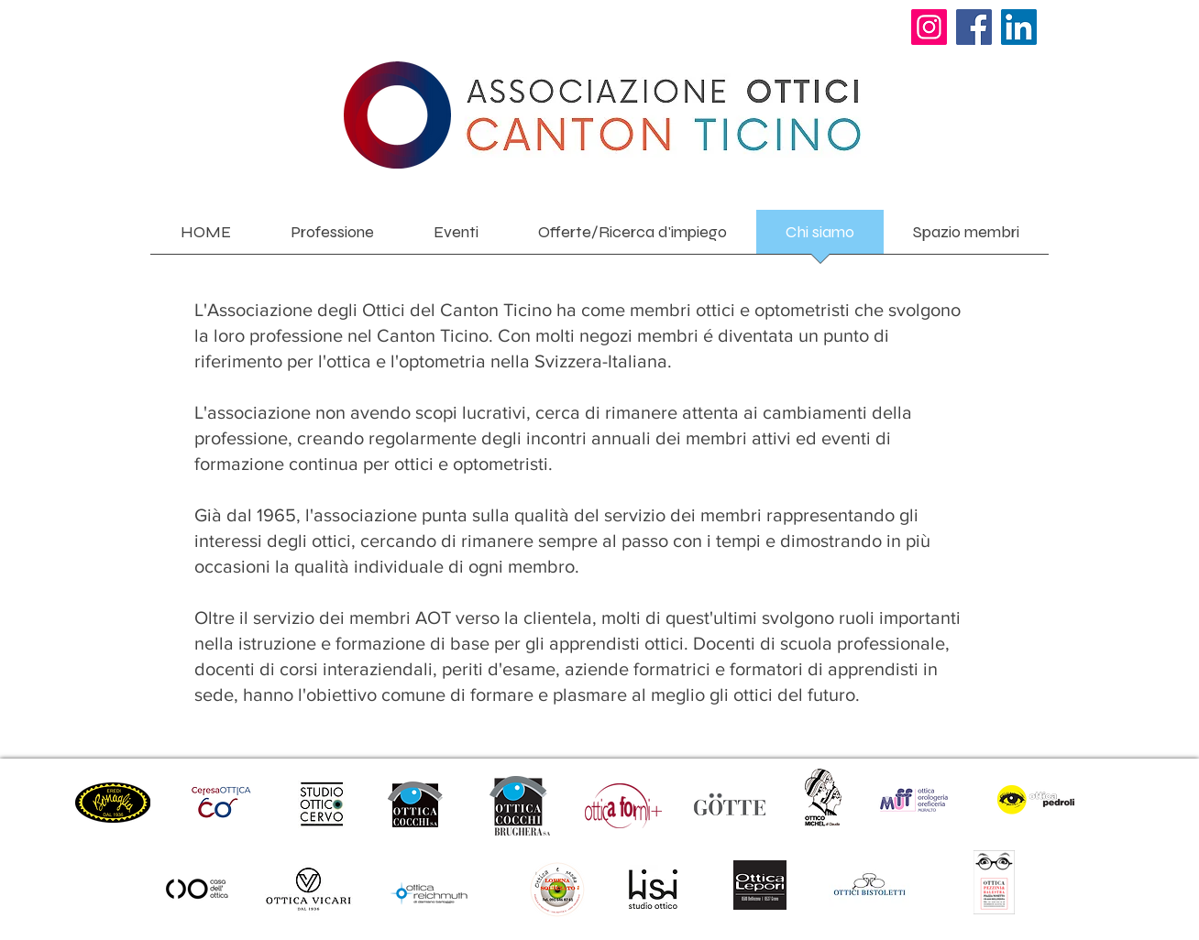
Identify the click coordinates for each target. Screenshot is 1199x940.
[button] (331, 238)
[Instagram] (929, 27)
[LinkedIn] (1019, 27)
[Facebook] (974, 27)
